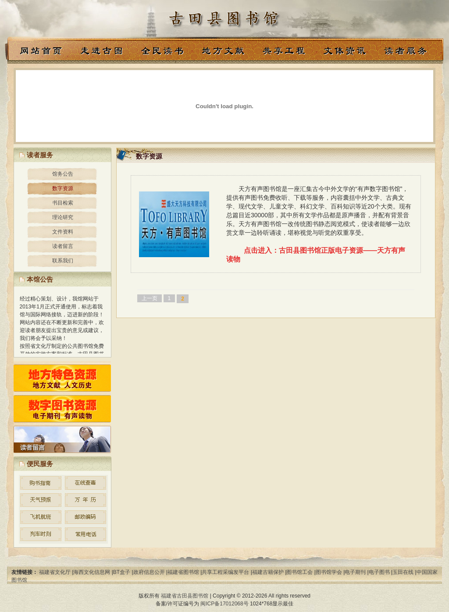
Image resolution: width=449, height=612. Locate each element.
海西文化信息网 (91, 572)
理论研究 (62, 217)
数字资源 (62, 188)
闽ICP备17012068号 (224, 604)
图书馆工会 (299, 572)
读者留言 (62, 246)
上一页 (149, 298)
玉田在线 (402, 572)
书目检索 (62, 203)
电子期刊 (355, 572)
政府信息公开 (149, 572)
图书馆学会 (329, 572)
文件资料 (62, 232)
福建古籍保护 (268, 572)
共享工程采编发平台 (225, 572)
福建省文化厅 (55, 572)
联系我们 (62, 261)
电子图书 (379, 572)
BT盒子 (121, 572)
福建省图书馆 (183, 572)
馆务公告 (62, 174)
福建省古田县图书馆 (184, 596)
